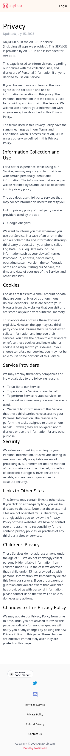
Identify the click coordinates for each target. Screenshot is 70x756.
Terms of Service (35, 704)
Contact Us (35, 734)
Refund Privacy (35, 724)
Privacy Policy (35, 714)
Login (63, 6)
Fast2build (40, 748)
